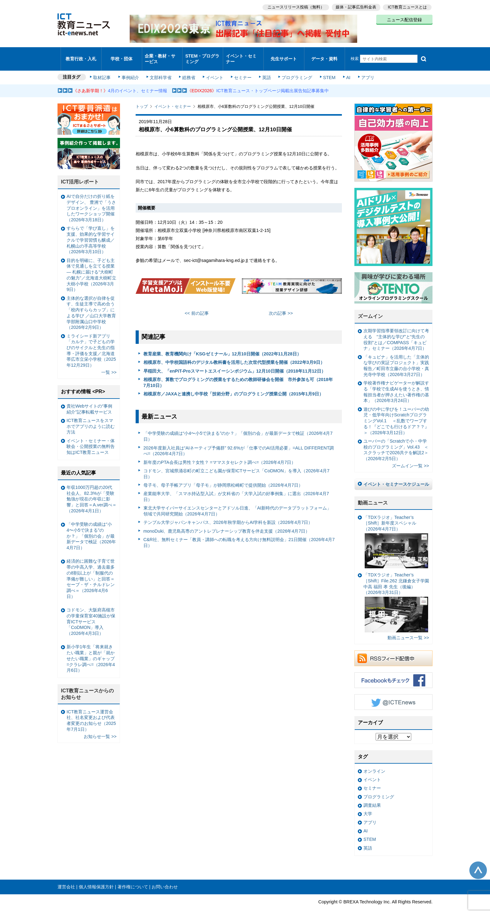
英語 (264, 69)
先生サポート (284, 54)
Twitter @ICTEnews (393, 694)
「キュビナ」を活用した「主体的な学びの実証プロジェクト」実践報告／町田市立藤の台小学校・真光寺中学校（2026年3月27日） (396, 357)
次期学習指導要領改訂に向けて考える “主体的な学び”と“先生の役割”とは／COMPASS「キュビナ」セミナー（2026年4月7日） (396, 331)
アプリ (362, 69)
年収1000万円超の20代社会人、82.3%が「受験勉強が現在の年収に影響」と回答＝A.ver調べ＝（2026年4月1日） (92, 490)
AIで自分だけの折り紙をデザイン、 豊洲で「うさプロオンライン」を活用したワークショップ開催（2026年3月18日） (91, 200)
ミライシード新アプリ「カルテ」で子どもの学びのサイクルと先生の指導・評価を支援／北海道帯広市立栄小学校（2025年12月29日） (91, 342)
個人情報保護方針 (96, 878)
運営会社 (66, 878)
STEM (325, 69)
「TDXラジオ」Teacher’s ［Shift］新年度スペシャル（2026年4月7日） (395, 533)
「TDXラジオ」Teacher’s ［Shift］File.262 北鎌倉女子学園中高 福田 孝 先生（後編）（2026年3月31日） (396, 594)
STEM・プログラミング (203, 54)
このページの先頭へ (478, 862)
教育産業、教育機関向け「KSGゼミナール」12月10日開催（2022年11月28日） (222, 345)
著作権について (133, 878)
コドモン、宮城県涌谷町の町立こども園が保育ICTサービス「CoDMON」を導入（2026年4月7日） (236, 465)
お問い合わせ (165, 878)
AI (343, 69)
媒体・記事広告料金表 (355, 6)
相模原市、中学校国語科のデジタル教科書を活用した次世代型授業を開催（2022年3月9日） (234, 354)
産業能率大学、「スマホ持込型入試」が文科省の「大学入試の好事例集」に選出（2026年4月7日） (236, 488)
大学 (367, 805)
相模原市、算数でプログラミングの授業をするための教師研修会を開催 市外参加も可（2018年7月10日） (238, 374)
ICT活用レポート (80, 173)
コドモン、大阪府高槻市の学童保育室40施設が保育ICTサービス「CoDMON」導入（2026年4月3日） (91, 613)
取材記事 (104, 69)
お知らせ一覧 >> (100, 728)
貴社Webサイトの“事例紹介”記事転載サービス (89, 400)
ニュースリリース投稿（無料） (293, 6)
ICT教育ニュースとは (407, 6)
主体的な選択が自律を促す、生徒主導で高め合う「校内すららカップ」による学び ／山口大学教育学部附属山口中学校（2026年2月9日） (91, 304)
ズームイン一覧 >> (410, 457)
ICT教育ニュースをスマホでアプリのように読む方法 (91, 417)
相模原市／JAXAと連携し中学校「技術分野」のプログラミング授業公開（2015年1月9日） (233, 385)
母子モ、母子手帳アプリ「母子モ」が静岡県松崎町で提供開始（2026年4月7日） (223, 476)
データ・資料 (324, 54)
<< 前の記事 (197, 305)
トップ (142, 98)
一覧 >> (109, 364)
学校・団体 (122, 54)
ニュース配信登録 (404, 18)
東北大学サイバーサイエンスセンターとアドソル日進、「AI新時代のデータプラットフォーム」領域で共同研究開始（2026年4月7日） (237, 502)
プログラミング (293, 69)
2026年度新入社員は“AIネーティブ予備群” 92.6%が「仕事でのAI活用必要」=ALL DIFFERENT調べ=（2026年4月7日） (238, 442)
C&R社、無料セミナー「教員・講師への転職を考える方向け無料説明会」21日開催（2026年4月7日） (239, 534)
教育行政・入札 (81, 54)
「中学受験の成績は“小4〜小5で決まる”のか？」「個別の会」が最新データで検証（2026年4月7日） (238, 428)
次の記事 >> (281, 305)
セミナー (241, 69)
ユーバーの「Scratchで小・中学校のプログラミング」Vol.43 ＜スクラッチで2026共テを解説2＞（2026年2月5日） (395, 441)
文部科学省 (161, 69)
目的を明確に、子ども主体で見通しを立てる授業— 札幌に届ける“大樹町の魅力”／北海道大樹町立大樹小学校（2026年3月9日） (91, 266)
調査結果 (372, 796)
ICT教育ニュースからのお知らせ (87, 686)
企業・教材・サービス (160, 54)
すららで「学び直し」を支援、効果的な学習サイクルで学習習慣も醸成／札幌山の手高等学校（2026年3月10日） (91, 232)
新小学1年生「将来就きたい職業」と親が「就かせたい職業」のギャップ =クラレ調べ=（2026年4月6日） (91, 650)
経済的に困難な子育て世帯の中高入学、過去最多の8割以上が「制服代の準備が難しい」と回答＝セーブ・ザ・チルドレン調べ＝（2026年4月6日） (91, 570)
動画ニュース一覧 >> (408, 629)
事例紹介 (132, 69)
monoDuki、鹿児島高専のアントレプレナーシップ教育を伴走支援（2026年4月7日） (226, 522)
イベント (214, 69)
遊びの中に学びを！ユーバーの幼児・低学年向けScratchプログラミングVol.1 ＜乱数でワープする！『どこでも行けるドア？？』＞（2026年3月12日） (396, 412)
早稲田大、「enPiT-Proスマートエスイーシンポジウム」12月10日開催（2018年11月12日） (234, 362)
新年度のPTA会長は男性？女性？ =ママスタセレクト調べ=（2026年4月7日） (219, 453)
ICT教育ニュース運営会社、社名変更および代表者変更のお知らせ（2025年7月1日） (91, 712)
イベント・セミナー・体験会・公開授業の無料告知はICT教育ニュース (91, 438)
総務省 (188, 69)
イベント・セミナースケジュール (396, 475)
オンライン (374, 762)
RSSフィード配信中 (393, 650)
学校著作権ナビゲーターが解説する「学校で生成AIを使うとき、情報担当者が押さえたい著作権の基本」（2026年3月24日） (396, 383)
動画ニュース (373, 494)
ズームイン (370, 308)
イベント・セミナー (241, 54)
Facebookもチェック (393, 672)
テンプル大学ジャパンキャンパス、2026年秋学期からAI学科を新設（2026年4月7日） (228, 514)
